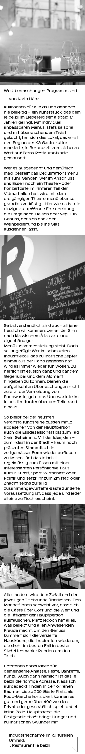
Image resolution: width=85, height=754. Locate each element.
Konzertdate (16, 188)
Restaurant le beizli (29, 745)
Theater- (52, 183)
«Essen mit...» (59, 422)
